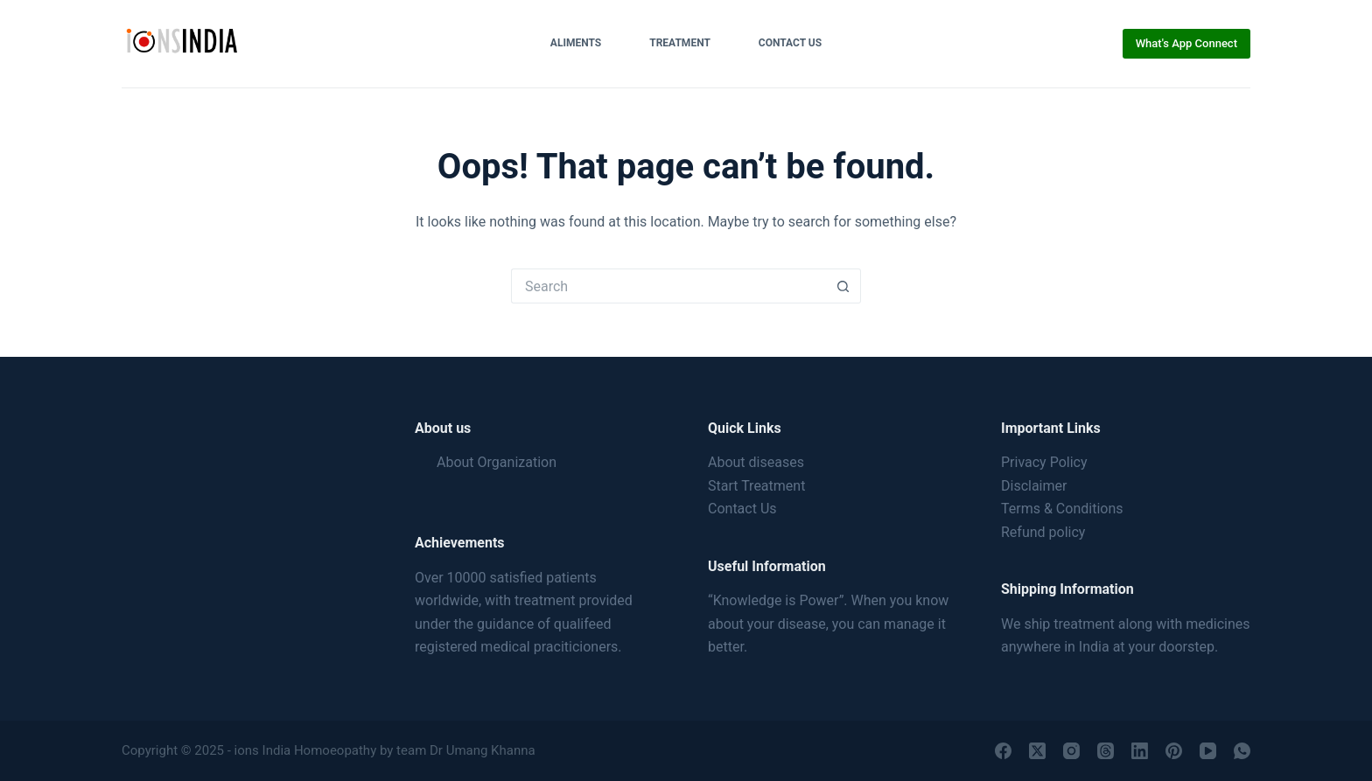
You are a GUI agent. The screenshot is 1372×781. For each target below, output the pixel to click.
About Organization (496, 462)
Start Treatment (756, 486)
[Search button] (843, 285)
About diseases (756, 462)
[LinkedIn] (1139, 751)
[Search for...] (668, 285)
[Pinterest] (1174, 751)
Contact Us (790, 43)
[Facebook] (1003, 751)
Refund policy (1043, 532)
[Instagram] (1071, 751)
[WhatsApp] (1242, 751)
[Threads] (1105, 751)
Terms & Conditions (1062, 508)
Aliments (575, 43)
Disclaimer (1034, 486)
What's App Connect (1186, 43)
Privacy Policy (1044, 462)
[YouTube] (1208, 751)
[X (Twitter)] (1037, 751)
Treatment (679, 43)
